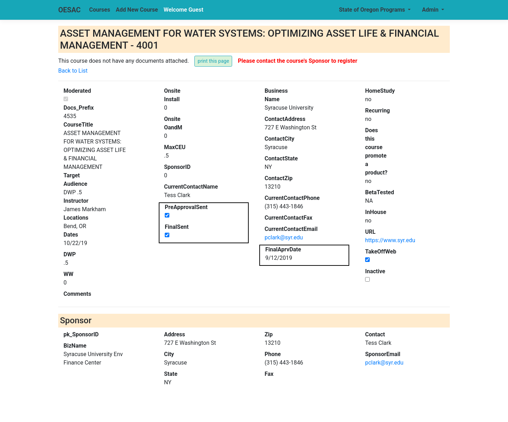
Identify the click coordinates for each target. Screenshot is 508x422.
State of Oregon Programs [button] (372, 9)
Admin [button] (431, 9)
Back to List (72, 70)
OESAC (69, 10)
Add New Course (137, 9)
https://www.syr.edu (390, 240)
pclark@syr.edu (284, 237)
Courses (99, 9)
